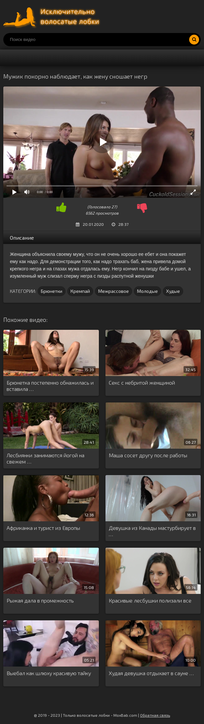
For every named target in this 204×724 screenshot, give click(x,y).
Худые (173, 291)
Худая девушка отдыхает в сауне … (151, 673)
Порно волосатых (52, 16)
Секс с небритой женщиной (142, 382)
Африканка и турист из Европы (43, 528)
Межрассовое (113, 291)
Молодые (147, 291)
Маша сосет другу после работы (148, 455)
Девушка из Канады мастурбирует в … (152, 531)
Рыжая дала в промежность (40, 600)
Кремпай (80, 291)
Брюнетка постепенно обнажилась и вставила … (50, 385)
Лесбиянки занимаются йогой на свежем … (45, 458)
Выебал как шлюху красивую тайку (49, 673)
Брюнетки (51, 291)
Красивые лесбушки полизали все (150, 600)
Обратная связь (155, 715)
